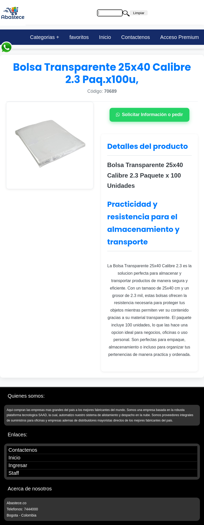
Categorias (42, 37)
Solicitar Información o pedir (149, 114)
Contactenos (135, 37)
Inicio (105, 37)
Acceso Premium (179, 37)
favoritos (79, 37)
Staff (13, 473)
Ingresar (17, 465)
